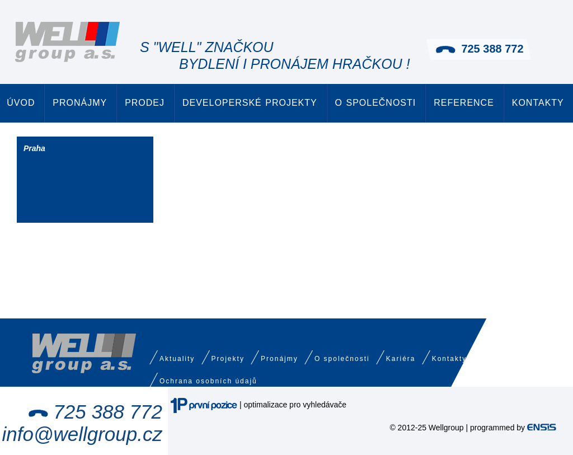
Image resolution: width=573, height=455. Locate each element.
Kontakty (538, 102)
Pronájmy (80, 102)
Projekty (228, 359)
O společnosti (375, 102)
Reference (464, 102)
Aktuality (177, 359)
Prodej (145, 102)
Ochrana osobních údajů (208, 381)
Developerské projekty (249, 102)
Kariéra (401, 359)
